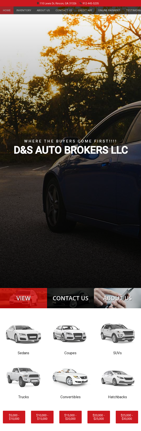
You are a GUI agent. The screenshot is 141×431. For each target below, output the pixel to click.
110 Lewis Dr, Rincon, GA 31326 (56, 3)
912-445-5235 (89, 3)
